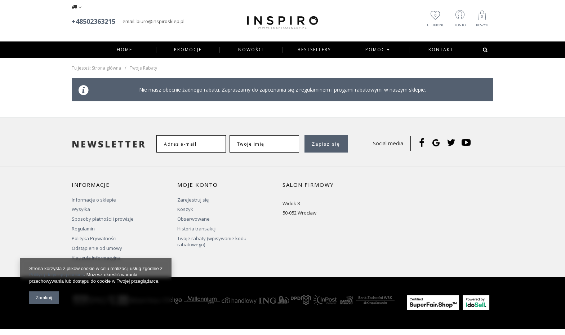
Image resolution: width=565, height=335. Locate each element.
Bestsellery (314, 50)
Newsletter (109, 144)
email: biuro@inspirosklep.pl (153, 21)
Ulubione (426, 20)
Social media (388, 143)
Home (124, 50)
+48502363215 (93, 21)
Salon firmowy (308, 184)
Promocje (188, 50)
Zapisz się (326, 144)
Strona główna (106, 68)
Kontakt (440, 50)
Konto (455, 25)
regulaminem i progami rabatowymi (341, 89)
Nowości (251, 50)
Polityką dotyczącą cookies (57, 275)
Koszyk (481, 21)
